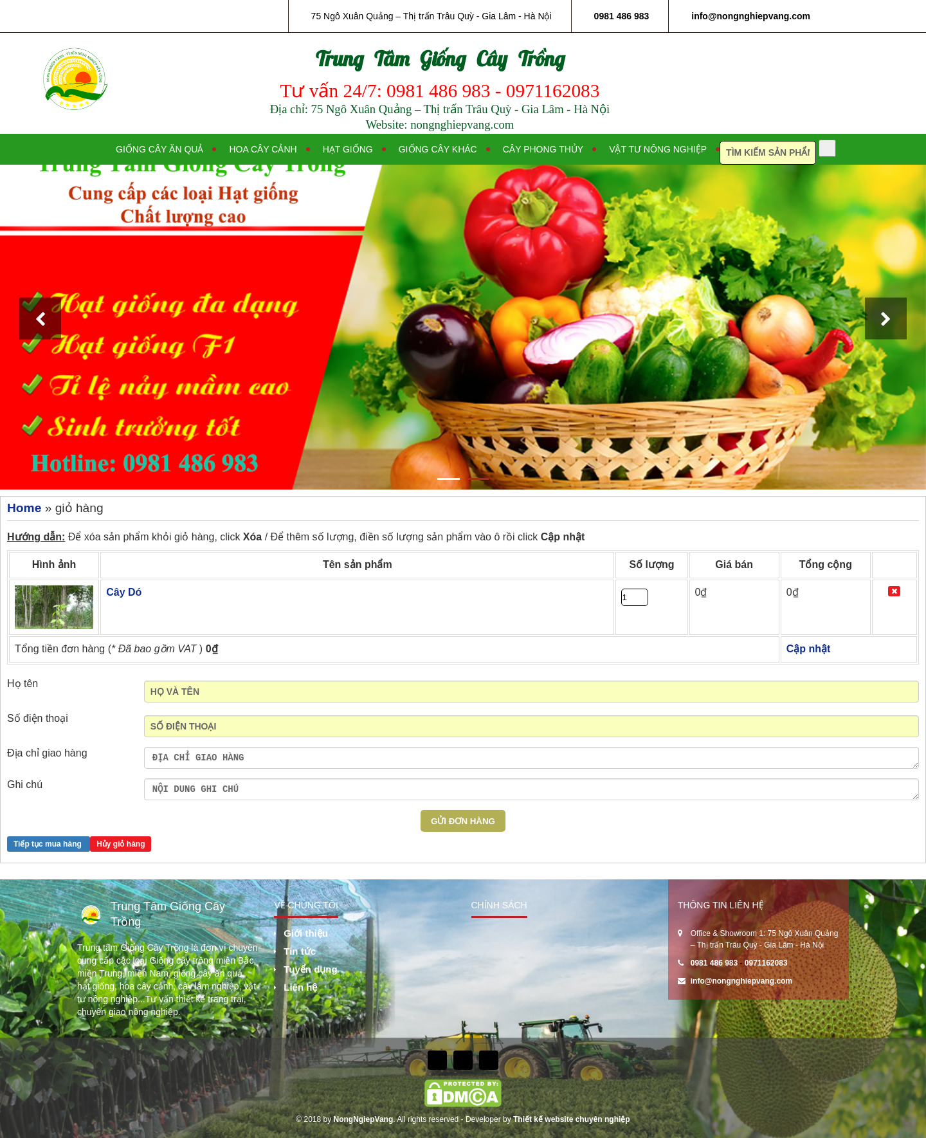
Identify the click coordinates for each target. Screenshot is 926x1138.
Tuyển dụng (310, 969)
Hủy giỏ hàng (120, 844)
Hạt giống (348, 149)
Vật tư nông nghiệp (658, 149)
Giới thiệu (306, 933)
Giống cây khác (438, 149)
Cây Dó (123, 592)
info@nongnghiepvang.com (750, 16)
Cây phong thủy (543, 149)
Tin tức (300, 951)
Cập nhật (563, 536)
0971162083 (766, 963)
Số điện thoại (37, 718)
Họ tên (22, 683)
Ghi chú (24, 784)
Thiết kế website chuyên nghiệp (571, 1119)
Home (24, 508)
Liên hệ (300, 987)
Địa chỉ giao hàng (47, 753)
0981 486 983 (621, 16)
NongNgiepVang (364, 1119)
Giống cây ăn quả (159, 149)
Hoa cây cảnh (262, 149)
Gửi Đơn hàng (463, 821)
